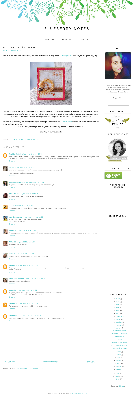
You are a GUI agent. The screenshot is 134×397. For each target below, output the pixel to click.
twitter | (24, 139)
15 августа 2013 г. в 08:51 (33, 182)
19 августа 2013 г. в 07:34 (31, 315)
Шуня (11, 167)
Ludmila (12, 290)
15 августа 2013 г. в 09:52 (27, 194)
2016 (117, 304)
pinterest (34, 139)
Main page (49, 39)
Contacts (84, 39)
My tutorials (67, 39)
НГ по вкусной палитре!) (119, 345)
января (118, 369)
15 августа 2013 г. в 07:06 (24, 167)
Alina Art (12, 194)
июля (119, 352)
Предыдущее (91, 361)
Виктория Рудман (16, 278)
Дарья (11, 230)
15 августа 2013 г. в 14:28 (24, 242)
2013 (117, 313)
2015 (117, 307)
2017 (118, 302)
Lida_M (12, 253)
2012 (117, 373)
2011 (117, 376)
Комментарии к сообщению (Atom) (30, 368)
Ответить (12, 161)
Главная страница (50, 361)
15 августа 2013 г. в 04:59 (32, 154)
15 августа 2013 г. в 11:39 (25, 230)
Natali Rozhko (67, 122)
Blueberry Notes (67, 29)
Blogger (121, 386)
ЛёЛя (11, 242)
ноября (118, 319)
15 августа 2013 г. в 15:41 (26, 253)
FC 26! (120, 339)
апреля (118, 360)
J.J (10, 205)
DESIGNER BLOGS (79, 393)
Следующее (10, 361)
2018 (118, 299)
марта (119, 363)
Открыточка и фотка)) (119, 333)
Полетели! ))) (119, 336)
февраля (119, 366)
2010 (117, 379)
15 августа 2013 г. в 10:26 (22, 205)
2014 (117, 310)
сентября (119, 325)
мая (119, 357)
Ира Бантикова (15, 217)
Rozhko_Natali (15, 154)
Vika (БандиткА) (16, 182)
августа (118, 328)
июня (119, 355)
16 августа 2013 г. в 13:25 (35, 278)
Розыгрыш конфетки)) (119, 342)
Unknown (13, 265)
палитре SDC (67, 56)
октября (119, 322)
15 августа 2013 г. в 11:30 (33, 217)
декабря (119, 316)
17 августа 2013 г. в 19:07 (28, 303)
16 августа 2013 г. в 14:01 (26, 290)
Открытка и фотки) (119, 330)
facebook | (15, 139)
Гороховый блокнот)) (120, 348)
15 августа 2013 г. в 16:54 (28, 265)
